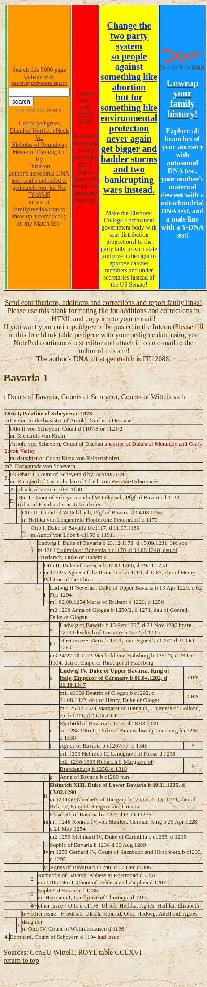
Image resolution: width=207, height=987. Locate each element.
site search (28, 110)
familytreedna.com (36, 209)
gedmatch (120, 359)
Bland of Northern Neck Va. (39, 134)
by (50, 110)
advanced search (50, 83)
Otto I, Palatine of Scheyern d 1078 (48, 413)
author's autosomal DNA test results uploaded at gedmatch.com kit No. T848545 (39, 184)
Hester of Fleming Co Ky (39, 156)
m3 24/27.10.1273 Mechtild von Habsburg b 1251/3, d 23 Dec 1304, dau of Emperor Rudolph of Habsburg (123, 659)
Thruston (39, 166)
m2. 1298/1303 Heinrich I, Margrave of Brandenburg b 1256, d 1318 (106, 765)
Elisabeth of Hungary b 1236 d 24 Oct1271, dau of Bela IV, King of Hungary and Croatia (123, 803)
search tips (22, 83)
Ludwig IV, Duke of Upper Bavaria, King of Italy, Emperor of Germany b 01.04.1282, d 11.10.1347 (114, 677)
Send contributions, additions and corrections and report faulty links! (103, 302)
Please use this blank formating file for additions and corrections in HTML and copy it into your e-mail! (103, 314)
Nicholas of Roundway (39, 145)
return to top (21, 960)
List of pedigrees (39, 123)
